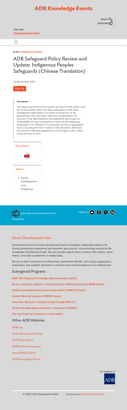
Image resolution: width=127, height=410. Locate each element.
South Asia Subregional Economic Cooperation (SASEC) (44, 308)
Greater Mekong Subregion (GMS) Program (37, 296)
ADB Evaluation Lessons (26, 346)
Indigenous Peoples (31, 51)
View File (19, 88)
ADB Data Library (22, 340)
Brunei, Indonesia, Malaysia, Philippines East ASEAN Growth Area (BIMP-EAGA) (58, 284)
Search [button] (107, 19)
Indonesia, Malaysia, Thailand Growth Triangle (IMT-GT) (44, 302)
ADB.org (17, 327)
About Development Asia (31, 238)
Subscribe (105, 23)
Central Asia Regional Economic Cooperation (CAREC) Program (49, 290)
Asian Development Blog (27, 333)
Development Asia (26, 33)
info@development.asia (92, 394)
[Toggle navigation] (16, 42)
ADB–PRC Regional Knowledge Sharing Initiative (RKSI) (44, 278)
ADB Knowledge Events (26, 359)
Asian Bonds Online (24, 352)
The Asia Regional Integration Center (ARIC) (37, 314)
